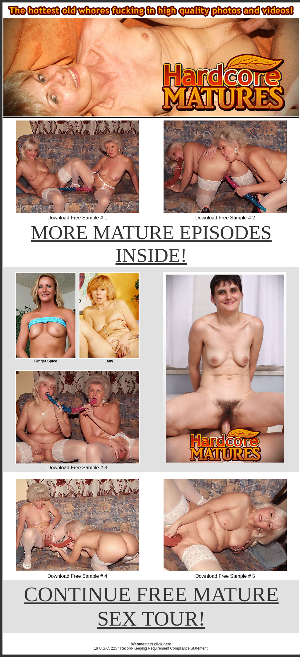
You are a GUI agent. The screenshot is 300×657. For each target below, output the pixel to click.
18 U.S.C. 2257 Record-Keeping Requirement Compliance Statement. (151, 648)
